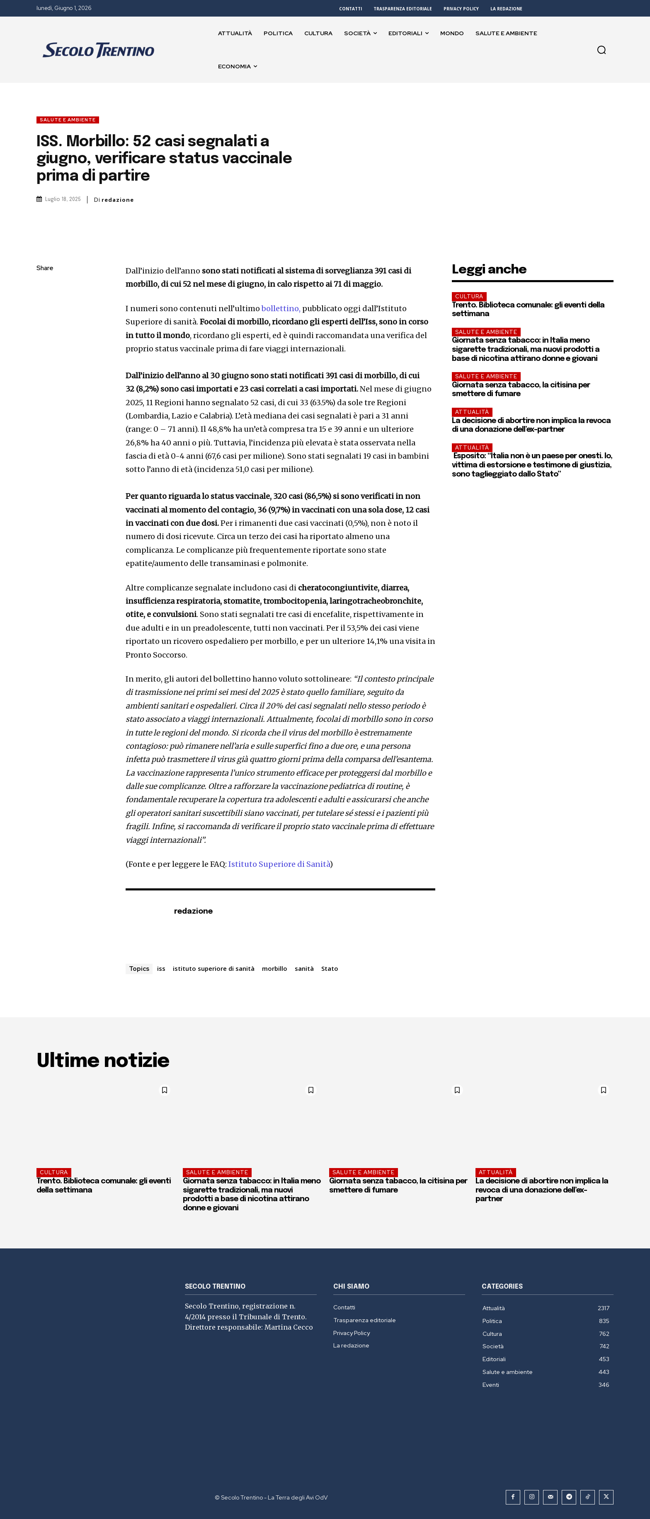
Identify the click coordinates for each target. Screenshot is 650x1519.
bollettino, (281, 308)
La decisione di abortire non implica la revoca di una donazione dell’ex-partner (541, 1190)
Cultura (469, 296)
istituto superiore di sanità (214, 968)
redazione (118, 199)
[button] (601, 50)
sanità (304, 968)
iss (161, 968)
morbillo (274, 968)
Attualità (472, 412)
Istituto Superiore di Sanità (279, 864)
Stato (329, 968)
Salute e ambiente (67, 119)
